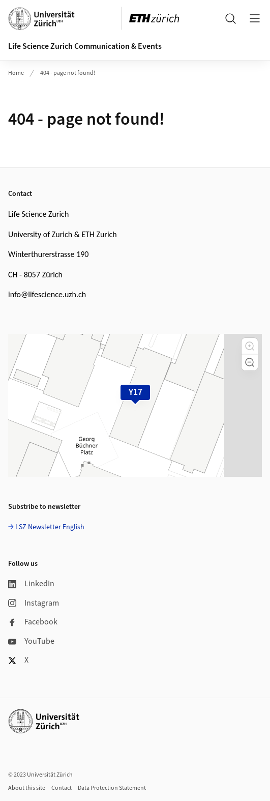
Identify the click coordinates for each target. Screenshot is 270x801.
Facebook (32, 621)
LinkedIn (31, 583)
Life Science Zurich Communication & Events (85, 46)
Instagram (33, 603)
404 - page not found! (67, 73)
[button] (250, 346)
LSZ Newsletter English (49, 527)
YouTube (31, 641)
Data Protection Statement (112, 788)
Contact (61, 788)
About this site (26, 788)
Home (16, 73)
